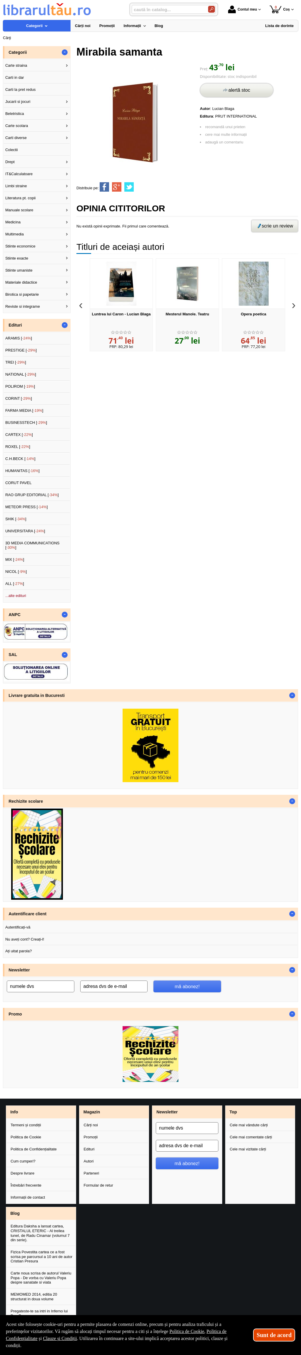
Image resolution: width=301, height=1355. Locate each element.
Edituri (89, 1149)
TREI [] (15, 362)
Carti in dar (14, 77)
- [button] (64, 52)
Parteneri (91, 1173)
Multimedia (14, 234)
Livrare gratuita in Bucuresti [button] (37, 695)
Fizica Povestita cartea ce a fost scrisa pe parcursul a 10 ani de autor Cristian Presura (41, 1256)
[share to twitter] (129, 187)
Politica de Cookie (26, 1137)
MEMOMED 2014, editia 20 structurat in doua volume (34, 1296)
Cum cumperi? (23, 1161)
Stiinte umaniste (19, 270)
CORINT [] (18, 398)
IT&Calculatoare (19, 174)
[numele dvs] (40, 986)
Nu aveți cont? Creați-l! (24, 939)
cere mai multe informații (226, 134)
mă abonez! (187, 986)
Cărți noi (91, 1125)
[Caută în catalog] (211, 9)
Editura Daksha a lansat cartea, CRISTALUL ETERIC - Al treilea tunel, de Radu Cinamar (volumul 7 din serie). (40, 1233)
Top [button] (233, 1112)
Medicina (13, 222)
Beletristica (14, 113)
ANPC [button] (15, 614)
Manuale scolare (19, 210)
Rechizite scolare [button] (26, 801)
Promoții (91, 1137)
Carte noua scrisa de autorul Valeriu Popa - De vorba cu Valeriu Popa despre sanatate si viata (41, 1277)
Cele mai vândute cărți (249, 1125)
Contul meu (242, 9)
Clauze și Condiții (60, 1338)
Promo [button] (15, 1014)
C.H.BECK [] (20, 458)
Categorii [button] (18, 52)
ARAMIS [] (18, 338)
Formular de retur (98, 1185)
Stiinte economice (20, 246)
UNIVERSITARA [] (25, 531)
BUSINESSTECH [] (26, 422)
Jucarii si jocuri (17, 101)
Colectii (11, 150)
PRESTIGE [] (21, 350)
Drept (10, 162)
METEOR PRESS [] (26, 507)
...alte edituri (15, 595)
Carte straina (16, 65)
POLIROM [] (20, 386)
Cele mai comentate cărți (251, 1137)
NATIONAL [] (20, 374)
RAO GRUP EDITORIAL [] (32, 495)
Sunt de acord (274, 1335)
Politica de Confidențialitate (34, 1149)
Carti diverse (16, 138)
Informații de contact (28, 1197)
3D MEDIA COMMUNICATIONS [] (32, 545)
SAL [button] (13, 654)
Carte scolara (16, 125)
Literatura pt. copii (20, 198)
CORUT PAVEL (18, 483)
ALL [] (14, 583)
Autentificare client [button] (27, 913)
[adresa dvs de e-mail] (114, 986)
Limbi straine (16, 186)
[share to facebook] (104, 187)
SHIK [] (15, 519)
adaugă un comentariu (224, 142)
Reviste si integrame (22, 306)
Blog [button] (15, 1213)
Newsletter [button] (19, 970)
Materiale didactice (21, 282)
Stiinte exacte (16, 258)
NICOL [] (16, 571)
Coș (280, 9)
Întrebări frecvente (26, 1185)
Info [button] (14, 1112)
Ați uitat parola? (18, 951)
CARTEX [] (19, 434)
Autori (89, 1161)
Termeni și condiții (26, 1125)
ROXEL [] (17, 446)
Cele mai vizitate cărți (248, 1149)
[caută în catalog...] (167, 9)
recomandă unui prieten (225, 127)
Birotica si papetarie (22, 294)
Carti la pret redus (20, 89)
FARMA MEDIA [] (24, 410)
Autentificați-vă (17, 927)
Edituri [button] (15, 325)
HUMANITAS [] (22, 471)
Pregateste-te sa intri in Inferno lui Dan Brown (39, 1313)
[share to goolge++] (116, 187)
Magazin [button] (91, 1112)
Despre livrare (22, 1173)
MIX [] (14, 559)
